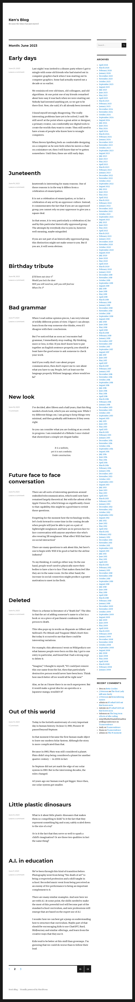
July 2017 (102, 355)
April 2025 (103, 98)
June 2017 (103, 358)
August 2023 (104, 153)
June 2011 (103, 556)
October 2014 (104, 446)
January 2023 (105, 173)
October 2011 (104, 545)
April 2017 (103, 363)
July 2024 (103, 123)
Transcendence (106, 724)
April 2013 (103, 496)
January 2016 (104, 405)
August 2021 (104, 220)
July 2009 (103, 620)
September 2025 (106, 84)
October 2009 (105, 612)
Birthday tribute (31, 266)
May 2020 (103, 261)
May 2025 (103, 95)
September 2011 (106, 548)
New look (21, 397)
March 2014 (104, 465)
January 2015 (104, 438)
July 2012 (103, 521)
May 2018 (103, 327)
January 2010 (104, 603)
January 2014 (104, 471)
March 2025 (104, 101)
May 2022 (103, 195)
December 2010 (105, 573)
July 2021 (103, 222)
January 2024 (105, 139)
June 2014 (103, 457)
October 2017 (104, 347)
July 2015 (103, 421)
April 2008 (103, 661)
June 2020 (103, 258)
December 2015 (105, 407)
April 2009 (103, 628)
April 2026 (103, 65)
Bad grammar (27, 307)
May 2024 (103, 128)
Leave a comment (16, 72)
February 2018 (105, 336)
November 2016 (105, 377)
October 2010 (104, 579)
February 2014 (105, 468)
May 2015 (103, 427)
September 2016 (106, 382)
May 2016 (103, 394)
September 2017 (106, 349)
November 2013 (105, 476)
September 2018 (106, 316)
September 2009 (106, 614)
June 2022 (103, 192)
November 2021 (105, 211)
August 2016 (104, 385)
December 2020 (106, 242)
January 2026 (105, 73)
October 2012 (104, 512)
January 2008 (105, 670)
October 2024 (105, 115)
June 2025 (103, 93)
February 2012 (105, 534)
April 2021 (103, 231)
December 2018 (105, 308)
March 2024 (104, 134)
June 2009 (103, 623)
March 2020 (104, 266)
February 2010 (105, 601)
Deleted (19, 600)
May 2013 (103, 493)
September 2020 (106, 250)
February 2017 (105, 369)
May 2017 (103, 360)
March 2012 (104, 532)
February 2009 (105, 634)
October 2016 (104, 380)
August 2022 (104, 186)
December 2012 (105, 507)
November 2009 (106, 609)
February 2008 (105, 667)
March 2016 (104, 399)
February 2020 (105, 269)
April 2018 (103, 330)
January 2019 (104, 305)
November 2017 (105, 344)
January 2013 (104, 504)
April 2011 (103, 562)
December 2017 (105, 341)
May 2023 (103, 162)
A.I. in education (31, 860)
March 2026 (104, 68)
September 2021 (106, 217)
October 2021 (104, 214)
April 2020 (103, 264)
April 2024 (103, 131)
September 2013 (106, 482)
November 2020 (106, 244)
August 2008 (104, 650)
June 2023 (103, 159)
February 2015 (105, 435)
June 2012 (103, 523)
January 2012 (104, 537)
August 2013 (104, 485)
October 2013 (104, 479)
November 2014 (105, 443)
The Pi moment (114, 733)
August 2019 (104, 286)
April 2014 (103, 463)
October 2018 (104, 313)
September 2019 (106, 283)
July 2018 (103, 322)
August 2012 (104, 518)
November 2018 (105, 311)
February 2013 (105, 501)
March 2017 (104, 366)
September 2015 (106, 416)
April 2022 (103, 197)
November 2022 (106, 178)
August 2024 (104, 120)
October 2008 (105, 645)
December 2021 (106, 209)
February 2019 (105, 302)
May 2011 (103, 559)
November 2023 (106, 145)
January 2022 (105, 206)
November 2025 (106, 79)
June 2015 (103, 424)
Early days (23, 58)
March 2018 (104, 333)
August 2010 (104, 584)
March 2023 (104, 167)
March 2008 (104, 664)
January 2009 (105, 637)
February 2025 (105, 104)
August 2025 (104, 87)
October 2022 (105, 181)
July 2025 (103, 90)
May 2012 (103, 526)
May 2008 (103, 659)
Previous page (80, 972)
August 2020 (104, 253)
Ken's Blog (19, 19)
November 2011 (105, 543)
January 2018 (104, 338)
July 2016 (103, 388)
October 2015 (104, 413)
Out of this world (32, 711)
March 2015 (104, 432)
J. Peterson (103, 691)
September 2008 (106, 648)
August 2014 (104, 452)
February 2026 (105, 70)
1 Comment (13, 411)
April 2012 (103, 529)
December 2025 (106, 76)
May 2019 (103, 294)
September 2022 (106, 184)
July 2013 (103, 487)
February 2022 (105, 203)
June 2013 (103, 490)
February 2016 (105, 402)
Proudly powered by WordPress (34, 989)
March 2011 (104, 565)
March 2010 (104, 598)
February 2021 (105, 236)
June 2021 (103, 225)
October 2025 (104, 81)
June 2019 (103, 291)
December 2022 (106, 175)
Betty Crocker (112, 689)
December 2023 (106, 142)
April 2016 (103, 396)
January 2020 (105, 272)
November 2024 (106, 112)
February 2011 (105, 567)
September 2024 (106, 117)
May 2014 (103, 460)
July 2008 (103, 653)
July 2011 (102, 554)
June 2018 (103, 324)
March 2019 (104, 300)
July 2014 (103, 454)
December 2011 (105, 540)
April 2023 (103, 164)
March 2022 (104, 200)
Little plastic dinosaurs (40, 804)
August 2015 (104, 418)
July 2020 (103, 255)
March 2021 (104, 233)
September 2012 (106, 515)
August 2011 (104, 551)
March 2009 (104, 631)
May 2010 (103, 592)
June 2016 (103, 391)
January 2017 (104, 371)
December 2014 (105, 440)
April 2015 (103, 429)
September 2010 (106, 581)
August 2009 (104, 617)
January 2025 (104, 106)
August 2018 (104, 319)
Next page (87, 972)
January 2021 (104, 239)
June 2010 (103, 590)
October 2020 (105, 247)
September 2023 (106, 151)
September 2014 (106, 449)
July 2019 (103, 289)
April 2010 (103, 595)
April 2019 (103, 297)
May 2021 (103, 228)
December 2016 (105, 374)
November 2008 (106, 642)
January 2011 (104, 570)
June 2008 (103, 656)
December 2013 (105, 474)
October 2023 (105, 148)
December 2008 (106, 639)
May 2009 (103, 625)
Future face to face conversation (35, 478)
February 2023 (105, 170)
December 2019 (105, 275)
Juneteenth (25, 173)
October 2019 (104, 280)
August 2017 (104, 352)
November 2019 (105, 278)
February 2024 (105, 137)
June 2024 (103, 126)
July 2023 (103, 156)
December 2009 (106, 606)
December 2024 (106, 109)
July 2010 (103, 587)
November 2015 (105, 410)
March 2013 (104, 498)
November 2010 (105, 576)
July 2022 (103, 189)
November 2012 (105, 509)
